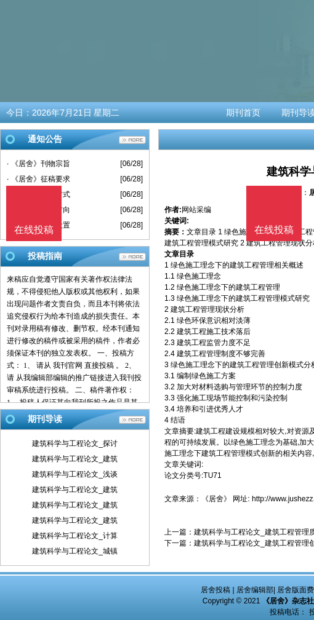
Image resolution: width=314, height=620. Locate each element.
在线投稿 (274, 230)
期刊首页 (243, 112)
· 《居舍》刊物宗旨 (38, 163)
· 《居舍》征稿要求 (38, 179)
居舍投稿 (215, 590)
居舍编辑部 (254, 590)
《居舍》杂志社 (288, 601)
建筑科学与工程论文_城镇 (75, 551)
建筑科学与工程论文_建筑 (75, 459)
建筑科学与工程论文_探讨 (75, 443)
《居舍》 (216, 499)
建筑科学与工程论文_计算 (75, 535)
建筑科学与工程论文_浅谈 (75, 474)
